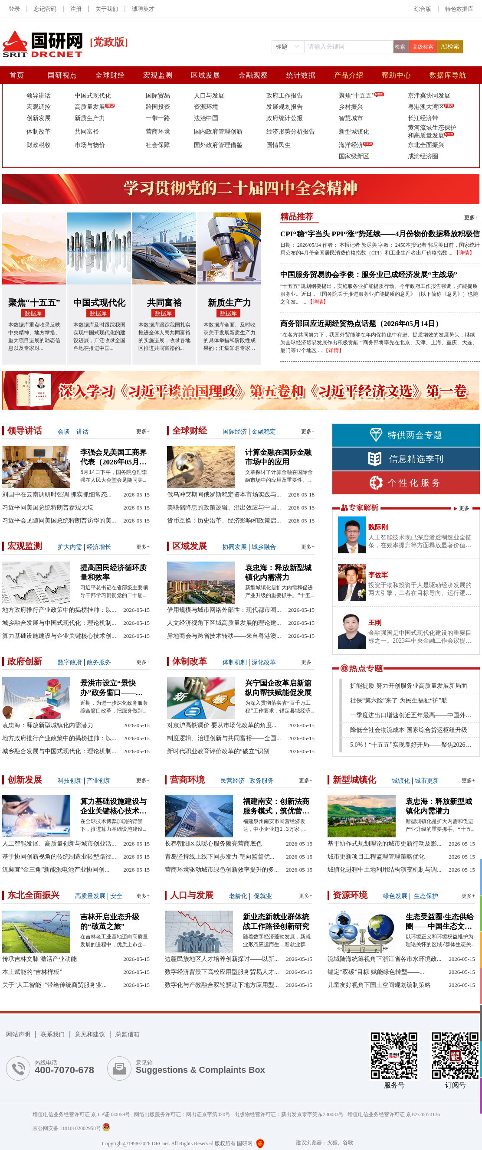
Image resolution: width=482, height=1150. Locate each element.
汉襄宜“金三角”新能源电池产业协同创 (55, 869)
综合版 (422, 9)
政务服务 (99, 662)
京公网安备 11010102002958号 (72, 1128)
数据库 (33, 313)
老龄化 (238, 896)
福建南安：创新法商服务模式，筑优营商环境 (276, 806)
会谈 (64, 431)
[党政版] (109, 42)
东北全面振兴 (33, 895)
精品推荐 (296, 216)
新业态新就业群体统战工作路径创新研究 (276, 922)
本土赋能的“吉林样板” (32, 972)
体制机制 (235, 662)
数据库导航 (448, 75)
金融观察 (253, 75)
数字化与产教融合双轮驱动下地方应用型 (222, 985)
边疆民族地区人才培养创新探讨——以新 (222, 959)
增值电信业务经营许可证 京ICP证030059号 (83, 1114)
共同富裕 (164, 302)
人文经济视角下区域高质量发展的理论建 (224, 623)
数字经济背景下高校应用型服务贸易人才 (222, 972)
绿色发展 (395, 896)
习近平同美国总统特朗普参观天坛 (47, 507)
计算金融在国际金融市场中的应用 (278, 457)
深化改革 (264, 662)
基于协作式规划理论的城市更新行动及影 (385, 843)
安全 (116, 896)
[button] (459, 9)
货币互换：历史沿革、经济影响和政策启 (224, 520)
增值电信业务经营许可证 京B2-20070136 (394, 1114)
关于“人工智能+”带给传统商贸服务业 (54, 985)
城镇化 (401, 781)
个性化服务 (406, 483)
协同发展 (235, 547)
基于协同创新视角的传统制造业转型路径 (59, 856)
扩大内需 (70, 547)
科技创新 (70, 781)
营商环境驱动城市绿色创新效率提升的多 (222, 869)
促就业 (262, 896)
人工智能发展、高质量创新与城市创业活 (59, 843)
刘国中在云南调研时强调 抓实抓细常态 (56, 494)
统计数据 (301, 75)
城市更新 (427, 781)
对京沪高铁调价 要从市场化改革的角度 (221, 725)
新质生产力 (229, 302)
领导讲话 (24, 430)
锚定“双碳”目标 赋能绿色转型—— (376, 972)
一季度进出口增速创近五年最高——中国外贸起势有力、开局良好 (413, 715)
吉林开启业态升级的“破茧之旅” (109, 922)
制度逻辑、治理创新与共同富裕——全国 (224, 738)
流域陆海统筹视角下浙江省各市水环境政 (385, 959)
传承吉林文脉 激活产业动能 (39, 959)
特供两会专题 (406, 435)
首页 (17, 75)
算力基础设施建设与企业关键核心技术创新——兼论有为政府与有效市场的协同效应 (113, 806)
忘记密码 (45, 9)
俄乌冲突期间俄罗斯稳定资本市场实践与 (224, 494)
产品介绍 (349, 75)
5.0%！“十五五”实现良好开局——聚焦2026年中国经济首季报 (413, 745)
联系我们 (52, 1034)
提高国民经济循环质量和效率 (113, 573)
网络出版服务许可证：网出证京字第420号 (184, 1114)
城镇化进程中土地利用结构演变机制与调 (385, 869)
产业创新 (99, 781)
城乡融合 (264, 547)
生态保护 (425, 896)
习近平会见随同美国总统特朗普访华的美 (59, 520)
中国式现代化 (99, 302)
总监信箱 (127, 1034)
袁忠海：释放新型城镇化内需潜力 (278, 573)
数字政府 (70, 662)
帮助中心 (396, 75)
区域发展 (205, 75)
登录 (14, 9)
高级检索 (423, 47)
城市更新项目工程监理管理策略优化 (376, 856)
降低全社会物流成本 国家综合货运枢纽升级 (408, 730)
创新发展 (24, 779)
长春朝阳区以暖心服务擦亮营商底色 (213, 843)
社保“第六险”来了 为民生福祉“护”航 (398, 700)
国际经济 (235, 431)
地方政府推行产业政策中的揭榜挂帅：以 (59, 610)
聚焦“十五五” (34, 302)
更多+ (471, 218)
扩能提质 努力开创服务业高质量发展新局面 (408, 686)
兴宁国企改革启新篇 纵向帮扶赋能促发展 (278, 688)
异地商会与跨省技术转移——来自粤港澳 (224, 636)
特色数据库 (459, 9)
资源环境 (350, 895)
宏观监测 (158, 75)
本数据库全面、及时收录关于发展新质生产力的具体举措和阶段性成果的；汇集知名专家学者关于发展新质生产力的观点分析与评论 (229, 337)
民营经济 (232, 781)
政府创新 (24, 661)
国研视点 (62, 75)
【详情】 (464, 253)
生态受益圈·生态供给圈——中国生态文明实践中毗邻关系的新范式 (440, 922)
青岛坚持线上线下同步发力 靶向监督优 (219, 856)
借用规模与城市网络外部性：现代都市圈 (224, 610)
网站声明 (18, 1034)
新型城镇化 (354, 779)
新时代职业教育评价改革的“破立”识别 (218, 751)
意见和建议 (90, 1034)
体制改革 (189, 661)
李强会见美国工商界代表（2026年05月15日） (113, 457)
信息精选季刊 (406, 459)
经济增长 (99, 547)
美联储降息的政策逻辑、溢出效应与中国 (224, 507)
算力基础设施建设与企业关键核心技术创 (59, 636)
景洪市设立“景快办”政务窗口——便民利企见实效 (111, 688)
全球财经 (110, 75)
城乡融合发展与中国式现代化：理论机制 (59, 623)
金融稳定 (264, 431)
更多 (464, 508)
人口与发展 (191, 895)
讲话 (82, 431)
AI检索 (450, 46)
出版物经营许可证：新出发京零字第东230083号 (291, 1114)
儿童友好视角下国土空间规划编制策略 (379, 985)
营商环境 (187, 779)
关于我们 (106, 9)
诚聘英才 (143, 9)
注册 (76, 9)
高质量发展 (90, 896)
